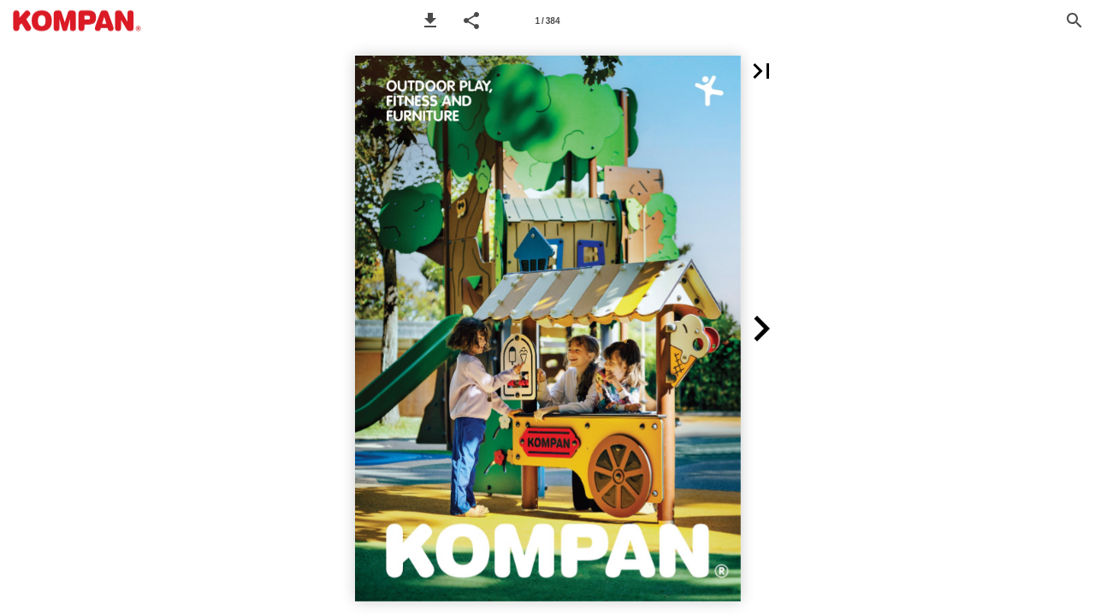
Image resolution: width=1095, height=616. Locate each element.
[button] (430, 20)
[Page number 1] (547, 20)
